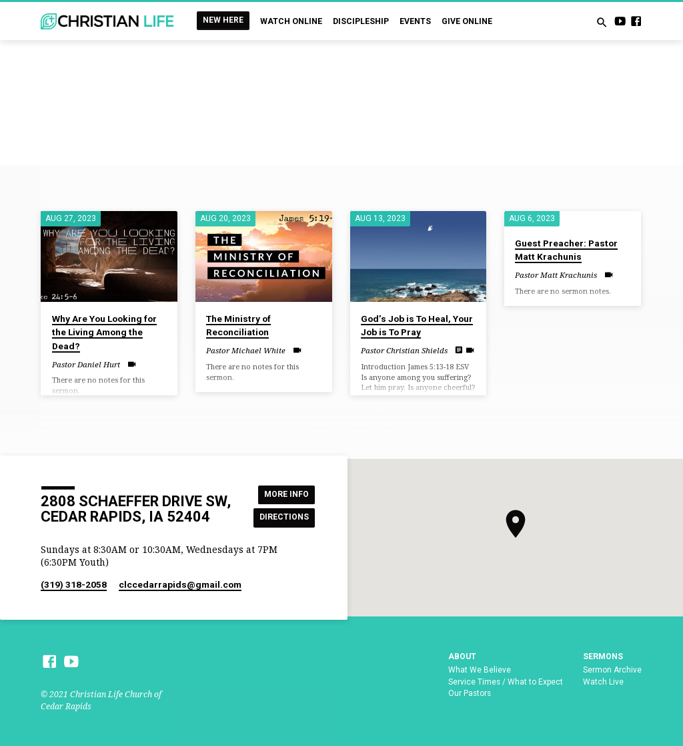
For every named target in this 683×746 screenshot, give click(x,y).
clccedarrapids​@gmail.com (180, 584)
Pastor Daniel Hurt (86, 364)
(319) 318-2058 (74, 584)
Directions (284, 517)
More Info (284, 494)
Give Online (467, 21)
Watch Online (291, 21)
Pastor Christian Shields (404, 350)
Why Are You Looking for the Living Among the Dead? (104, 332)
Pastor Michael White (245, 350)
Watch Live (603, 682)
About (462, 656)
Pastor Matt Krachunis (556, 275)
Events (415, 21)
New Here (223, 20)
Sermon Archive (612, 670)
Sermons (603, 656)
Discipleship (361, 21)
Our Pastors (469, 693)
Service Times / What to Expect (505, 682)
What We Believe (479, 670)
